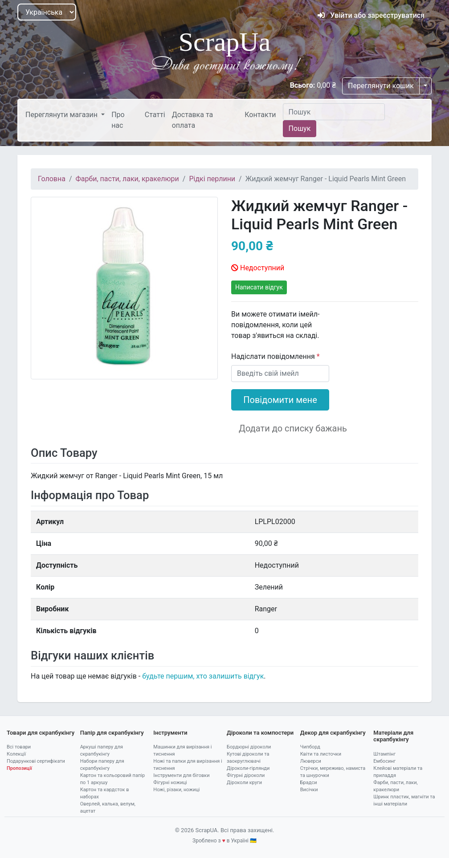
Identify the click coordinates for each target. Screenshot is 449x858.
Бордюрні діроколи (249, 747)
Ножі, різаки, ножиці (176, 790)
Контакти (260, 114)
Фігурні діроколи (246, 775)
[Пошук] (334, 111)
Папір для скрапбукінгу (112, 732)
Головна (51, 179)
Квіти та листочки (320, 754)
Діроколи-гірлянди (248, 768)
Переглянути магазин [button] (62, 114)
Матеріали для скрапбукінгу (393, 736)
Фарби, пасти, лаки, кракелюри (127, 179)
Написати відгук (259, 287)
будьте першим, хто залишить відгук (203, 676)
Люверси (310, 761)
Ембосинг (384, 761)
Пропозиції (19, 768)
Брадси (308, 782)
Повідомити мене (280, 399)
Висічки (309, 790)
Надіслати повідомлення (274, 356)
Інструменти (170, 732)
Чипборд (310, 747)
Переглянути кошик (381, 85)
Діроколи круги (244, 782)
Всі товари (19, 747)
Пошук (300, 128)
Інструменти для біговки (181, 775)
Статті (155, 114)
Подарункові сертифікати (36, 761)
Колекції (16, 754)
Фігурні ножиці (170, 782)
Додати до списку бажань (293, 428)
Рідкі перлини (212, 179)
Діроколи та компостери (260, 732)
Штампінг (384, 754)
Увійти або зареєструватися (371, 15)
